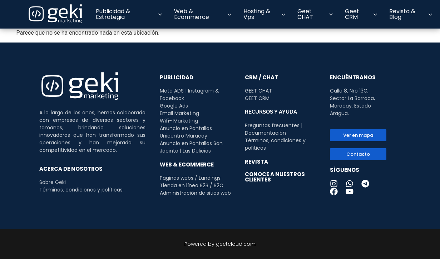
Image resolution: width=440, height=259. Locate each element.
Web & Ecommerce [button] (202, 14)
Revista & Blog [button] (410, 14)
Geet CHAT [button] (314, 14)
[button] (358, 154)
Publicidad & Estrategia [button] (129, 14)
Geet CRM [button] (361, 14)
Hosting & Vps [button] (264, 14)
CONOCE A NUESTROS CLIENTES (275, 176)
